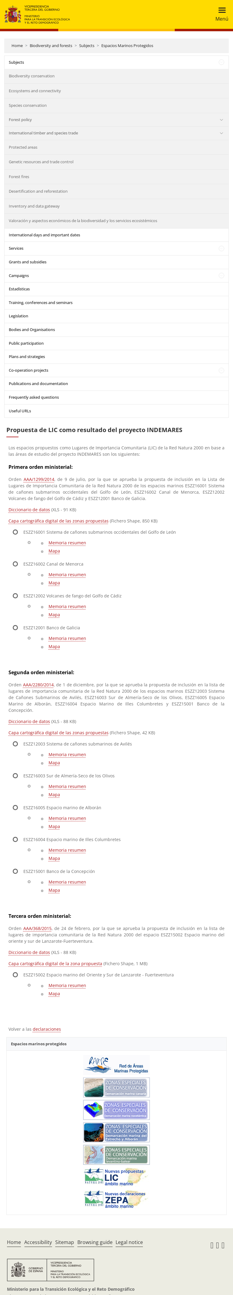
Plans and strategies (27, 356)
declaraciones (47, 1029)
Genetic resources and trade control (41, 161)
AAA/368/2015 (37, 928)
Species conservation (28, 105)
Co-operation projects (28, 370)
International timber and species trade (43, 133)
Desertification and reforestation (38, 191)
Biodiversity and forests (51, 45)
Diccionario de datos (29, 509)
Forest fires (19, 176)
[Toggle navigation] (220, 14)
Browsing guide (95, 1242)
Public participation (26, 343)
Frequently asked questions (34, 397)
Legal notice (129, 1242)
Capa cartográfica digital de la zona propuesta (55, 963)
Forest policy (20, 119)
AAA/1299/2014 (39, 479)
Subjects (86, 45)
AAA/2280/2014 (38, 685)
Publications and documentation (38, 383)
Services (16, 248)
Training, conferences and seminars (41, 302)
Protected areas (23, 147)
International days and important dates (44, 235)
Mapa (54, 551)
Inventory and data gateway (34, 206)
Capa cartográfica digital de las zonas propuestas (58, 521)
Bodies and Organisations (32, 329)
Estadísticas (19, 289)
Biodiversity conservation (32, 76)
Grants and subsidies (27, 262)
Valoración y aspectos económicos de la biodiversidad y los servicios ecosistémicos (83, 220)
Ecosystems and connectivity (35, 90)
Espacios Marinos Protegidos (127, 45)
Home (17, 45)
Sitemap (64, 1242)
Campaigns (19, 275)
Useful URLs (20, 411)
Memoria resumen (67, 543)
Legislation (18, 316)
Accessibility (38, 1242)
